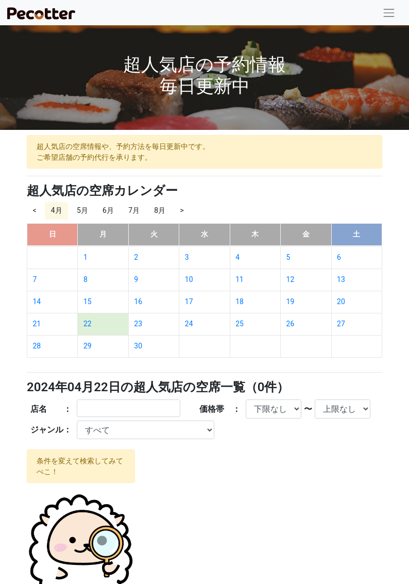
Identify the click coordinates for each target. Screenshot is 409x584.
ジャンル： (51, 430)
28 (37, 346)
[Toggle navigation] (389, 13)
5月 (82, 210)
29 (87, 346)
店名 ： (51, 409)
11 (239, 279)
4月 (56, 210)
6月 (108, 210)
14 (37, 301)
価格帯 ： (220, 409)
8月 (159, 210)
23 (138, 324)
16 (138, 301)
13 (341, 279)
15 (87, 301)
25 (239, 324)
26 (290, 324)
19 (290, 301)
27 (341, 324)
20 (341, 301)
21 (37, 324)
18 (239, 301)
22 (87, 324)
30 (138, 346)
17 (189, 301)
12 (290, 279)
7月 (134, 210)
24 (189, 324)
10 (189, 279)
